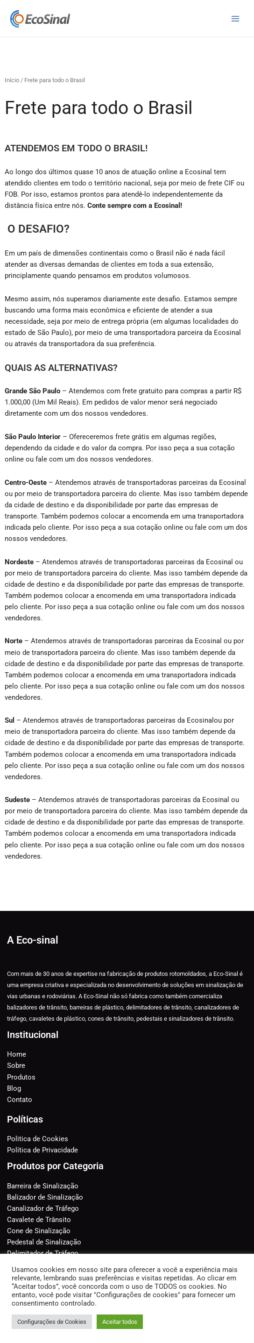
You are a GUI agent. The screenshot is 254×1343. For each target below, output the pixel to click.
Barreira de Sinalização (42, 1186)
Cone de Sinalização (39, 1231)
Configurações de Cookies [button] (51, 1321)
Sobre (16, 1065)
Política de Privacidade (42, 1150)
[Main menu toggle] (235, 18)
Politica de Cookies (37, 1139)
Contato (19, 1099)
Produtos (21, 1077)
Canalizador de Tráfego (43, 1208)
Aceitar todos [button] (119, 1321)
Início (12, 80)
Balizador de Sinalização (45, 1197)
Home (16, 1054)
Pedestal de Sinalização (44, 1242)
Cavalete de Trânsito (39, 1219)
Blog (14, 1088)
